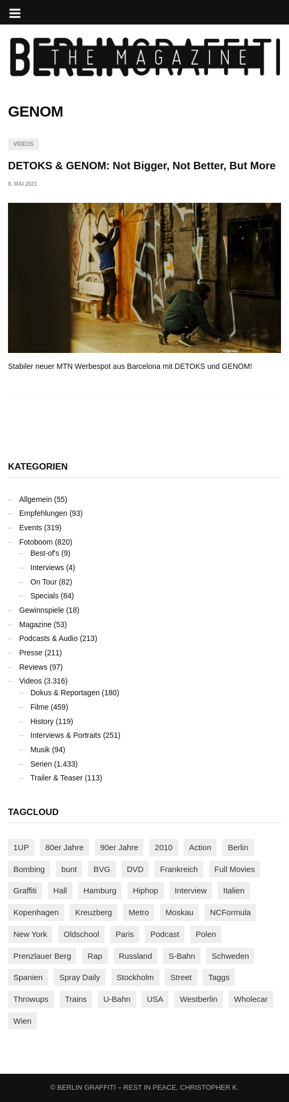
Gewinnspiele (41, 610)
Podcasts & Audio (48, 638)
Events (30, 527)
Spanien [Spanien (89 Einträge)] (28, 977)
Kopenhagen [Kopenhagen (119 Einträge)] (36, 912)
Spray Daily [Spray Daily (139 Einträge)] (79, 977)
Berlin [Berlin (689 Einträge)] (238, 847)
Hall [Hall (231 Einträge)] (60, 890)
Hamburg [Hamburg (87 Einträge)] (100, 890)
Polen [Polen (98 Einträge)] (206, 934)
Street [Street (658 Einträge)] (180, 977)
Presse (31, 652)
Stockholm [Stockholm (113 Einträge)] (135, 977)
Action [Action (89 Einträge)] (200, 847)
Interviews (47, 567)
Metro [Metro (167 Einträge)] (139, 912)
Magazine (35, 624)
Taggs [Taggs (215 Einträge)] (218, 977)
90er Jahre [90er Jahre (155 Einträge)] (119, 847)
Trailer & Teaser (56, 778)
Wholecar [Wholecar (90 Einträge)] (251, 999)
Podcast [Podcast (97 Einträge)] (164, 934)
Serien (41, 764)
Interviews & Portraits (65, 735)
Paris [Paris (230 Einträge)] (125, 934)
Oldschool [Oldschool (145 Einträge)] (81, 934)
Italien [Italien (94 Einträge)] (233, 890)
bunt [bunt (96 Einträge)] (69, 869)
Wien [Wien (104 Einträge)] (22, 1020)
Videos (23, 144)
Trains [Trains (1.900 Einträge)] (76, 999)
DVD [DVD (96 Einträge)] (135, 869)
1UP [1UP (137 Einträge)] (21, 847)
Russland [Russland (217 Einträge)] (135, 955)
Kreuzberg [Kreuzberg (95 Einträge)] (93, 912)
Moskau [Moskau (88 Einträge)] (179, 912)
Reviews (33, 667)
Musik (40, 749)
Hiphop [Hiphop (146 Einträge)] (145, 890)
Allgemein (35, 499)
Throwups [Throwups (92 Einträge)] (31, 999)
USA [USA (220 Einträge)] (155, 999)
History (42, 721)
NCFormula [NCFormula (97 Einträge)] (230, 912)
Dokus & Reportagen (65, 692)
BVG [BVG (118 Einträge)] (101, 869)
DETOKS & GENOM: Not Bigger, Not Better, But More (142, 165)
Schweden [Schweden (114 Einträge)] (230, 955)
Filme (39, 707)
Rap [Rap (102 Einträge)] (94, 955)
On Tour (43, 582)
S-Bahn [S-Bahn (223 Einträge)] (181, 955)
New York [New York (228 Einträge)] (30, 934)
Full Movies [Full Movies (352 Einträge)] (234, 869)
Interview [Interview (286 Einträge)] (191, 890)
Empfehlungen (43, 513)
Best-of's (44, 553)
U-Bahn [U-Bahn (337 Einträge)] (117, 999)
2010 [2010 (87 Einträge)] (163, 847)
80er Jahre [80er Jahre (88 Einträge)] (64, 847)
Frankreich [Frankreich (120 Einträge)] (179, 869)
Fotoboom (36, 542)
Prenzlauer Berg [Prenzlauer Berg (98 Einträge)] (42, 955)
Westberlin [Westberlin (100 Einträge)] (199, 999)
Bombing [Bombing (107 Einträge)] (29, 869)
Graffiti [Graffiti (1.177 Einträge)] (25, 890)
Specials (44, 595)
